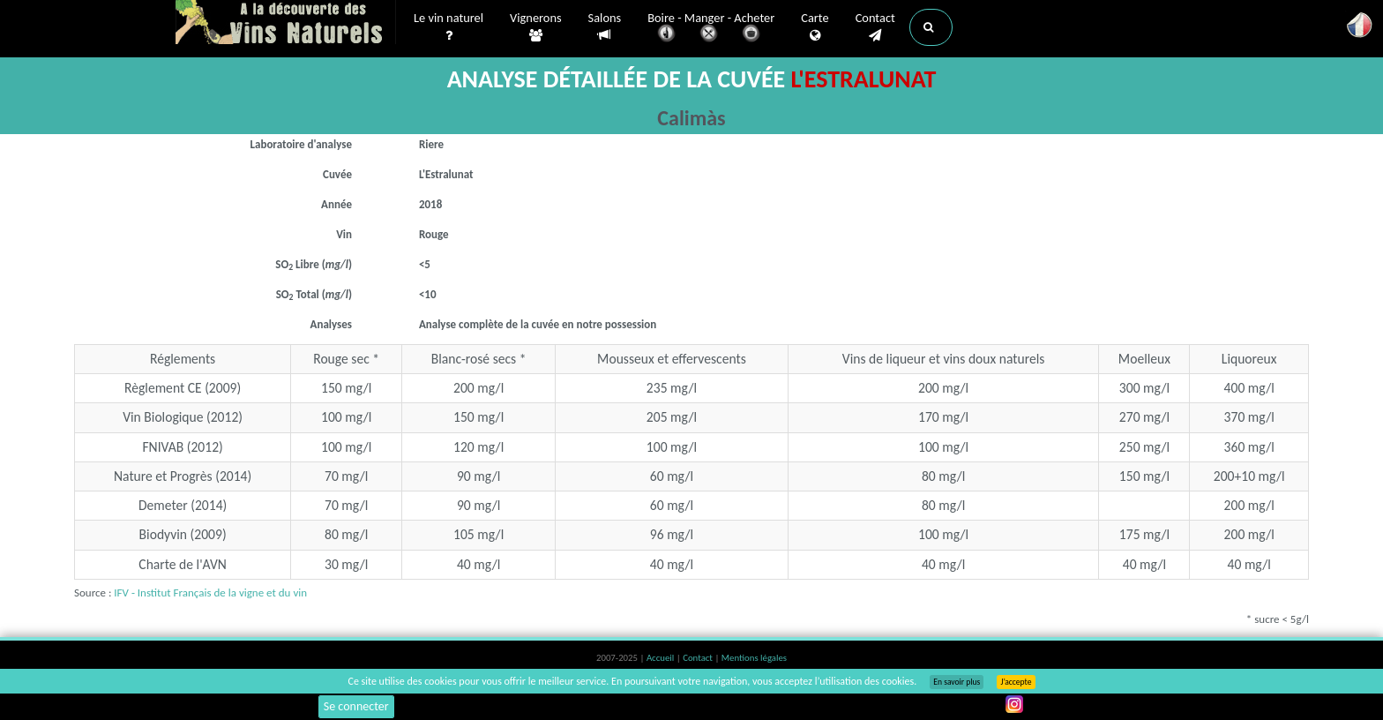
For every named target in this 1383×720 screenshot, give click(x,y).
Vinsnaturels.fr (286, 24)
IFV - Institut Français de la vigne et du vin (210, 592)
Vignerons (536, 27)
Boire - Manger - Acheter (710, 28)
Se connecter (356, 706)
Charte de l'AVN (182, 564)
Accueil (662, 658)
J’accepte (1015, 682)
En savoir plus (956, 682)
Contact (875, 27)
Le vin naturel (448, 27)
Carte (814, 27)
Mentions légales (754, 658)
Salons (605, 26)
